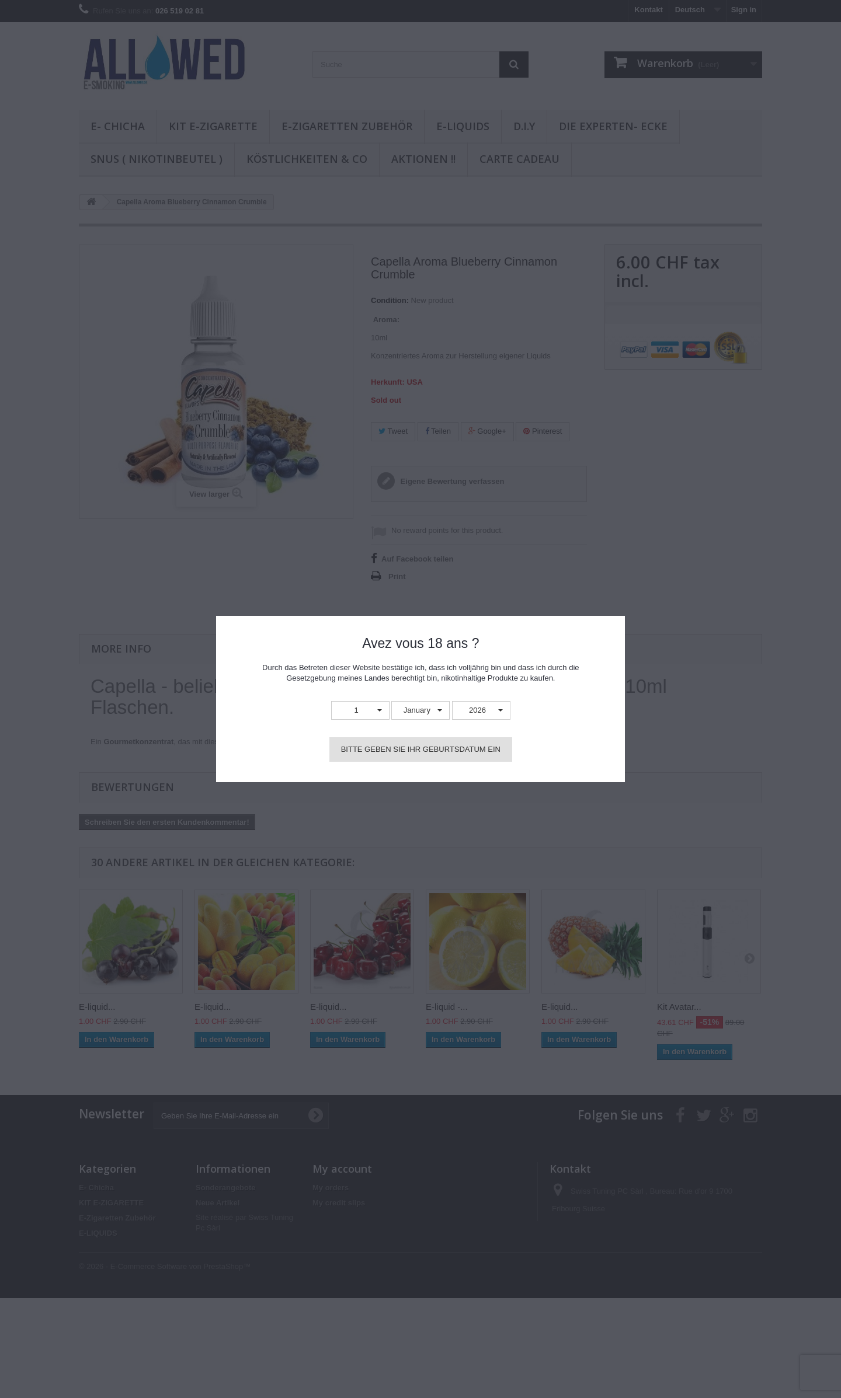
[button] (360, 710)
